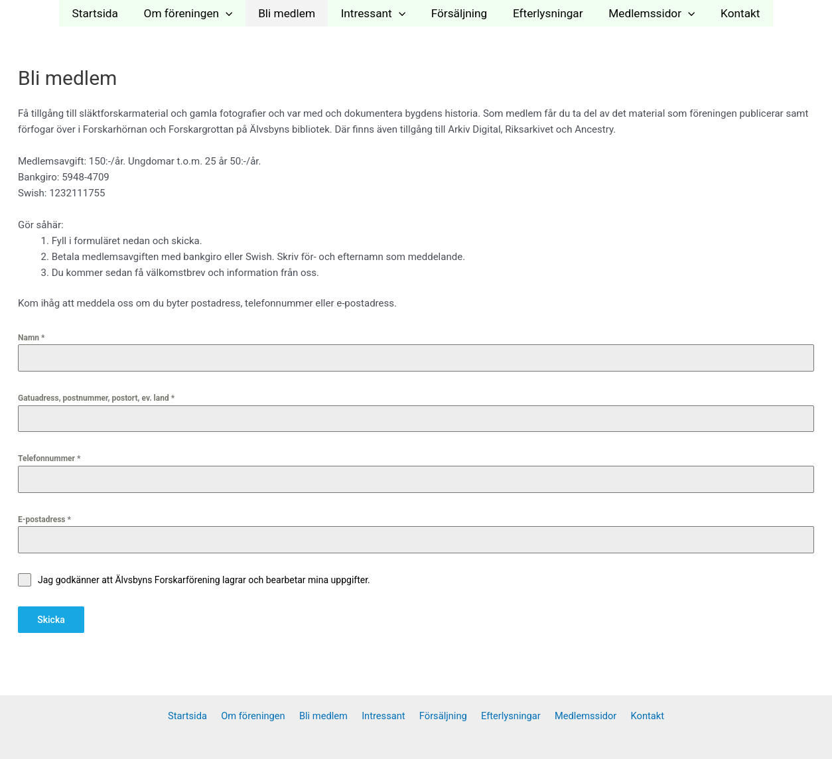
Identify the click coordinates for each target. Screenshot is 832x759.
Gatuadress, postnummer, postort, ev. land (96, 398)
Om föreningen (195, 13)
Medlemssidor (645, 13)
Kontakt (730, 13)
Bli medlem (290, 13)
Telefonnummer (49, 458)
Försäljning (458, 13)
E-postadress (44, 519)
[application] (232, 13)
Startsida (104, 13)
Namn (31, 337)
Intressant (374, 13)
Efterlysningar (544, 13)
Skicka (51, 619)
